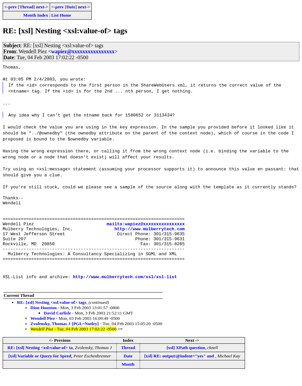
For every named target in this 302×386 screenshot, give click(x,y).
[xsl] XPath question (186, 359)
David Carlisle (57, 324)
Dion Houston (43, 319)
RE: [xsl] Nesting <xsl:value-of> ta (40, 359)
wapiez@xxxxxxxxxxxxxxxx (83, 51)
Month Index (35, 15)
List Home (61, 15)
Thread (26, 6)
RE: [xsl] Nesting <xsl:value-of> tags (51, 314)
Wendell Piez (42, 330)
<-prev (10, 6)
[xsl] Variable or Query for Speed (39, 367)
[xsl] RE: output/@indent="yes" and (179, 367)
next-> (42, 6)
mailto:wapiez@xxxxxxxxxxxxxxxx (146, 229)
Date (70, 6)
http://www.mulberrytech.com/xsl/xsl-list (125, 288)
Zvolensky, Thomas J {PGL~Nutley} (64, 335)
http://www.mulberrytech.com (149, 235)
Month (128, 376)
